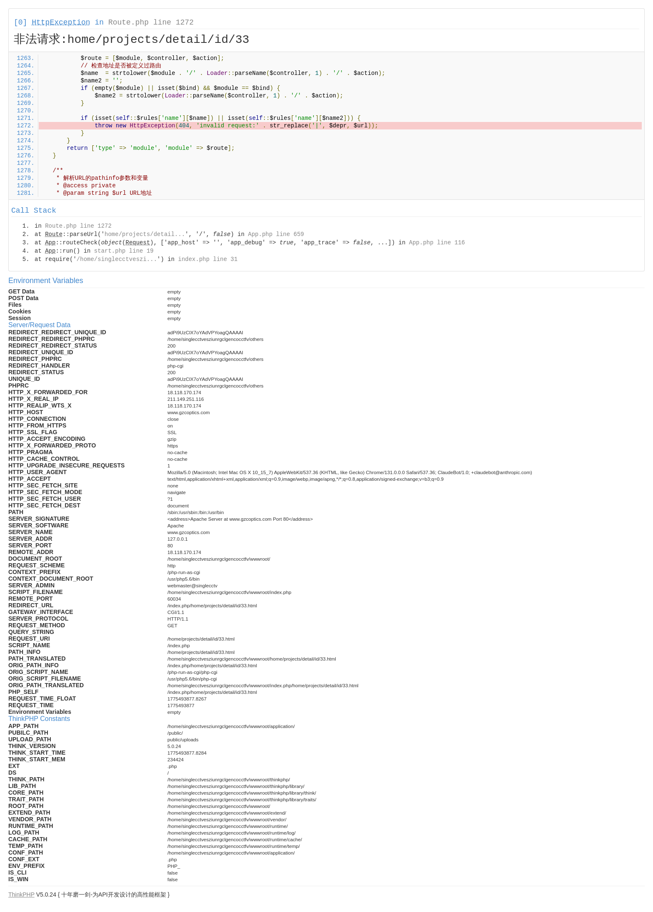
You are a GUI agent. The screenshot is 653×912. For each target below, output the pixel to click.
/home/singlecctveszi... (117, 259)
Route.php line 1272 (151, 22)
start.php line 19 (124, 251)
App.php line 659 (276, 234)
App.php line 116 (437, 242)
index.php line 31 (207, 259)
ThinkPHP (21, 894)
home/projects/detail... (145, 234)
